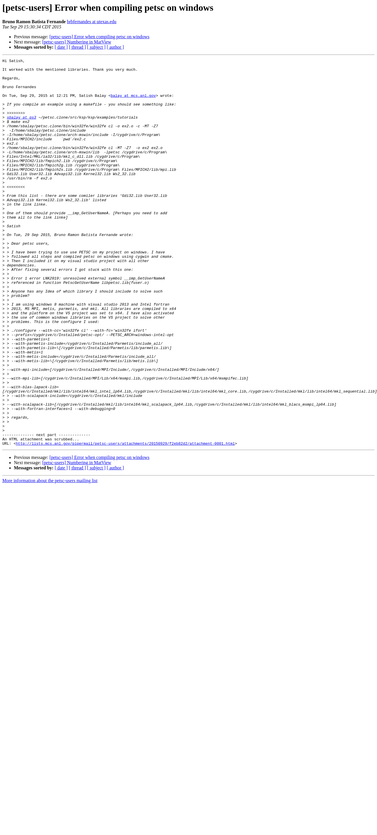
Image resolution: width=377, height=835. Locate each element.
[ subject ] (96, 47)
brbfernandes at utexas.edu (91, 21)
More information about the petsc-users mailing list (50, 558)
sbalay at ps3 (21, 129)
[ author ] (115, 47)
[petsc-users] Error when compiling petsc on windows (99, 36)
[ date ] (61, 47)
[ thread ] (77, 47)
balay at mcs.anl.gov (133, 103)
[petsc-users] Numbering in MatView (76, 41)
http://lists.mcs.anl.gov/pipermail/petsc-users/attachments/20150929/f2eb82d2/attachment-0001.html (125, 520)
